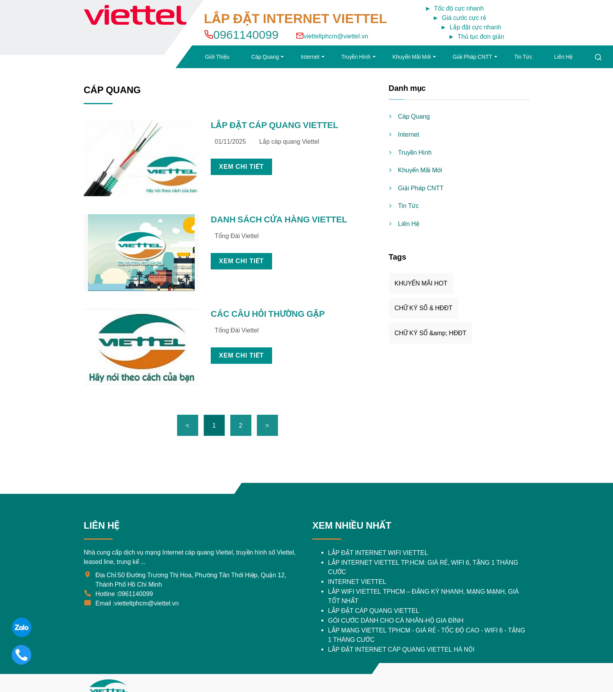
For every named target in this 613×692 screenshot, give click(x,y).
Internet (310, 57)
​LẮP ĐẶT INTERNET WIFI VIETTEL (378, 552)
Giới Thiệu (217, 57)
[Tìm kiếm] (598, 56)
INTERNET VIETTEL (357, 581)
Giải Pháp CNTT (472, 57)
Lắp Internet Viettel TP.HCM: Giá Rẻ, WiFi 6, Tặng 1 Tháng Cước (423, 567)
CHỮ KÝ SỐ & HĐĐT (423, 308)
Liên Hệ (563, 57)
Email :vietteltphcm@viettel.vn (137, 603)
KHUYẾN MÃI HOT (420, 283)
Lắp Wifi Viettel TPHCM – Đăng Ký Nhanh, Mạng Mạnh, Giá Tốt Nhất (423, 596)
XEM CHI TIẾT (241, 166)
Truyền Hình (356, 57)
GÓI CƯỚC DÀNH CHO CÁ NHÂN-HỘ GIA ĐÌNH (395, 620)
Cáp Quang (265, 57)
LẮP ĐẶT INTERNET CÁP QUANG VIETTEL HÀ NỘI (401, 649)
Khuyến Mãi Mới (412, 57)
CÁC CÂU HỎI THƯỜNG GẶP (268, 314)
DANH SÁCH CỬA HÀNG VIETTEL (279, 219)
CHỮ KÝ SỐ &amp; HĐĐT (430, 333)
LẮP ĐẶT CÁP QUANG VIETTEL (274, 125)
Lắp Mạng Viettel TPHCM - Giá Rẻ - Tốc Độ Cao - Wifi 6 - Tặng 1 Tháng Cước (426, 635)
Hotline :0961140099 (124, 594)
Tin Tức (523, 57)
